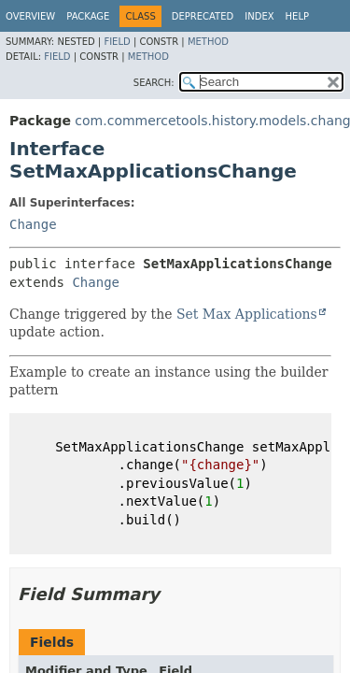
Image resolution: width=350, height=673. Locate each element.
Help (297, 16)
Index (259, 16)
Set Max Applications (246, 314)
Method (208, 41)
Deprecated (203, 16)
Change (33, 224)
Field (117, 41)
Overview (30, 16)
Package (87, 16)
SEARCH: (154, 83)
